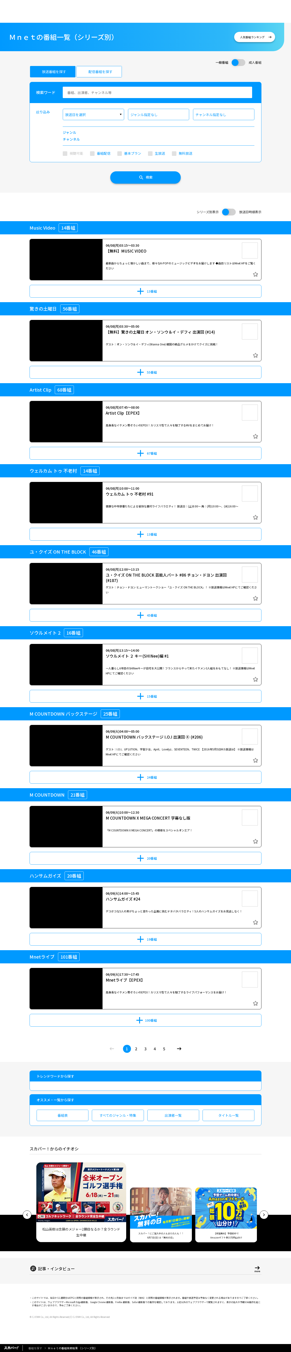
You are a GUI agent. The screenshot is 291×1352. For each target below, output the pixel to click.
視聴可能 (76, 153)
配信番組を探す (100, 71)
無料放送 (185, 153)
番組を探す (35, 1348)
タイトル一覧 (228, 1115)
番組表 (63, 1115)
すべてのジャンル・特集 (117, 1115)
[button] (27, 1214)
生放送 (160, 153)
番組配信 (103, 153)
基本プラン (132, 153)
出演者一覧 (173, 1115)
